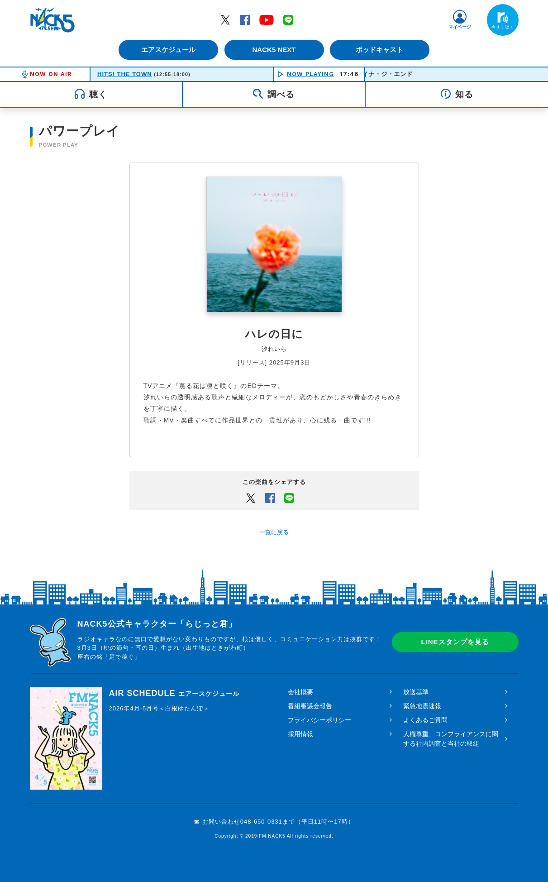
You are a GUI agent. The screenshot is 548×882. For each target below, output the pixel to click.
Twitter (225, 19)
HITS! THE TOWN (124, 74)
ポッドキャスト (380, 49)
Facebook (245, 19)
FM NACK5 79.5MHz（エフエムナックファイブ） (52, 20)
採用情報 (300, 734)
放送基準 (416, 691)
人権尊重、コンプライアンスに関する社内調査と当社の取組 (450, 738)
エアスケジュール (168, 49)
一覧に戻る (274, 532)
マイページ (459, 26)
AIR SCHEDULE (174, 693)
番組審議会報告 (310, 705)
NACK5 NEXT (273, 49)
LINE (288, 19)
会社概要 (300, 691)
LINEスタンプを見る (455, 642)
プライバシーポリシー (319, 720)
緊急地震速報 (422, 705)
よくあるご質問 (425, 720)
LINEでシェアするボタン (289, 497)
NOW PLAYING (310, 74)
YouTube (266, 19)
